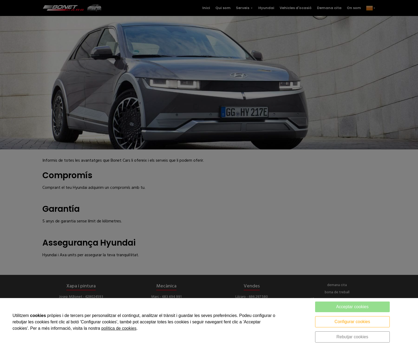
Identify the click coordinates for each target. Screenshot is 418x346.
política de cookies (118, 328)
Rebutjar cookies (352, 337)
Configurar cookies (352, 321)
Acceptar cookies (352, 306)
